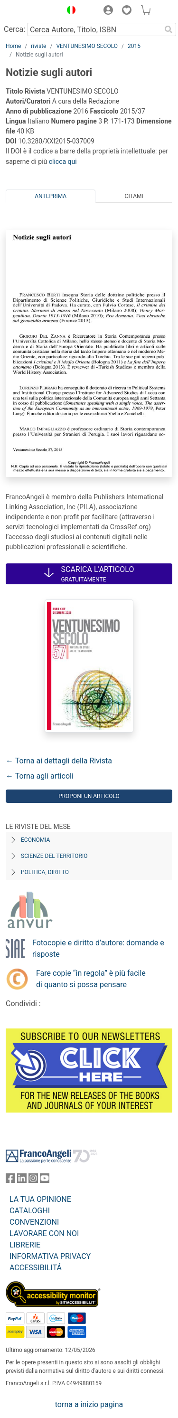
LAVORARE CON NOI (44, 1233)
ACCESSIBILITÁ (35, 1267)
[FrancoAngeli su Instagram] (33, 1180)
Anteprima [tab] (50, 196)
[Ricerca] (168, 29)
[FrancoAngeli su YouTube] (44, 1180)
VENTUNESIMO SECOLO (87, 46)
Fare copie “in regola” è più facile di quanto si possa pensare (91, 979)
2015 (134, 46)
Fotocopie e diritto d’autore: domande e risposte (98, 948)
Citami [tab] (134, 196)
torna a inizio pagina (89, 1404)
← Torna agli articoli (40, 775)
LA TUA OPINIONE (40, 1199)
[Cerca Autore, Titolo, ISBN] (94, 29)
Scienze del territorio (54, 856)
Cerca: (14, 29)
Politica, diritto (45, 872)
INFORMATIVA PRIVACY (50, 1256)
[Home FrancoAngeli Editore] (31, 11)
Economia (35, 840)
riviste (38, 46)
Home (13, 46)
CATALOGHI (29, 1210)
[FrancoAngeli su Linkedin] (22, 1180)
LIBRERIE (24, 1244)
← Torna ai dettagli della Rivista (59, 760)
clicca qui (63, 161)
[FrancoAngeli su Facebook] (10, 1180)
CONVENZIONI (34, 1222)
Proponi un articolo (89, 796)
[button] (68, 11)
